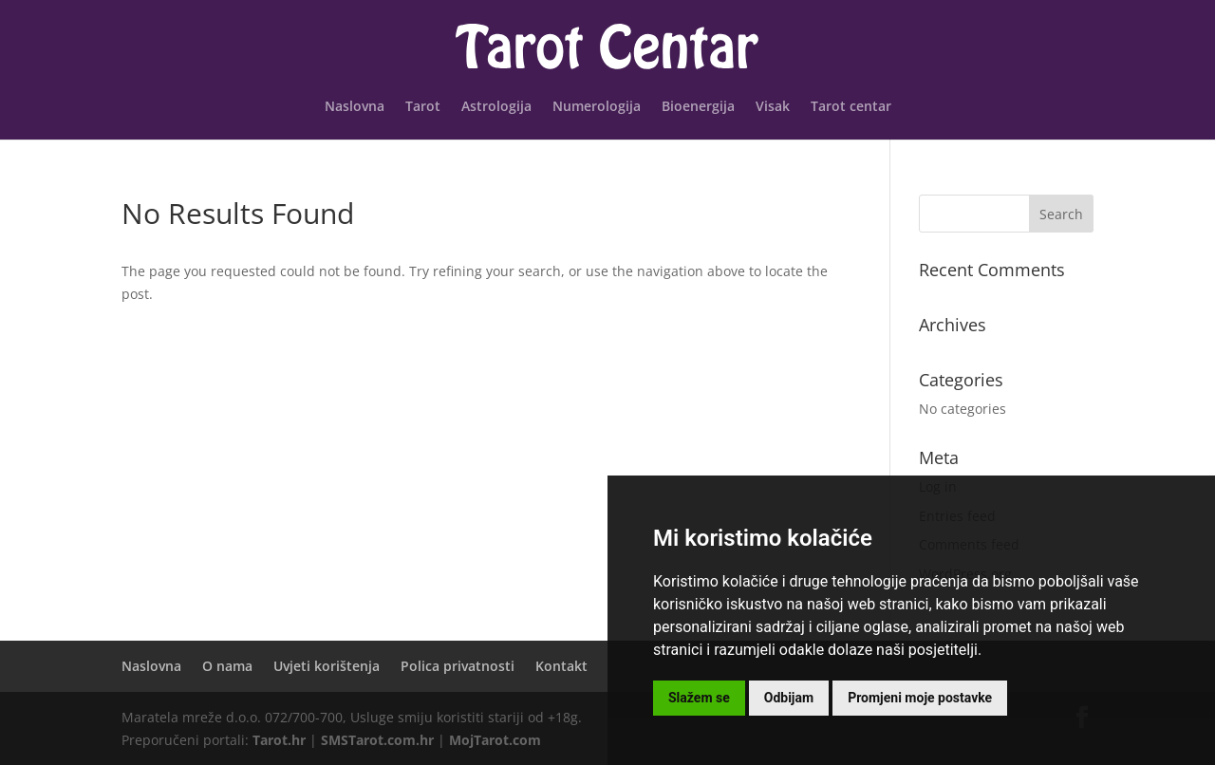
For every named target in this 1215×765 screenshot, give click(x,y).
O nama (227, 666)
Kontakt (561, 666)
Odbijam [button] (788, 697)
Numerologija (596, 107)
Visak (773, 107)
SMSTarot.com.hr (377, 740)
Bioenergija (698, 107)
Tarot (422, 107)
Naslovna (354, 107)
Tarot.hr (279, 740)
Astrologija (496, 107)
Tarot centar (851, 107)
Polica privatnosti (457, 666)
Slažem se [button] (699, 697)
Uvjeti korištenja (326, 666)
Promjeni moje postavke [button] (920, 697)
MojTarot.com (495, 740)
